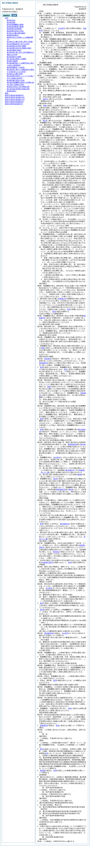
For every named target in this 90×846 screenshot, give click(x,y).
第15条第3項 (49, 633)
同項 (65, 369)
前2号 (45, 120)
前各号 (45, 99)
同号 (68, 309)
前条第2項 (44, 725)
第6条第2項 (43, 363)
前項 (54, 311)
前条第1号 (62, 299)
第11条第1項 (64, 524)
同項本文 (56, 552)
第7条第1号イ (71, 470)
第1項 (42, 610)
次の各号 (61, 28)
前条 (45, 106)
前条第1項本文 (47, 562)
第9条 (79, 474)
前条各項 (47, 359)
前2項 (55, 479)
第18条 (42, 770)
